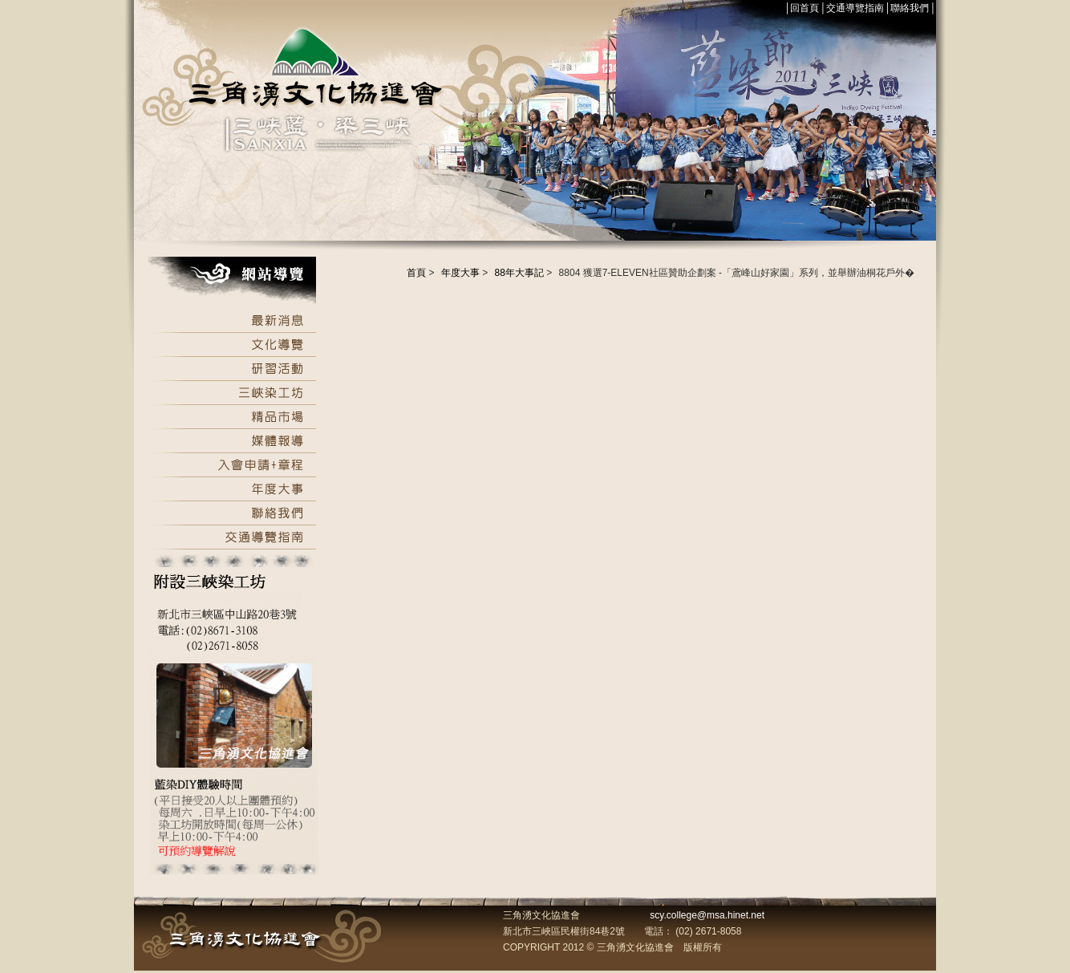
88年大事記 (519, 272)
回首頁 (804, 8)
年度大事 (460, 272)
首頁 (416, 272)
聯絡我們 (909, 8)
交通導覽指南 (855, 8)
